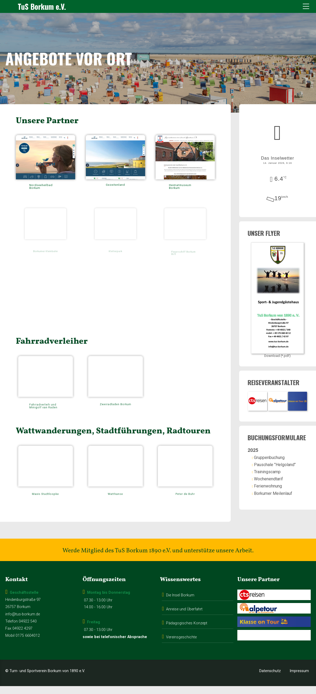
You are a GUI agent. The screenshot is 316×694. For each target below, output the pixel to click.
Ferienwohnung (274, 490)
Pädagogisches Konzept (186, 631)
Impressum (299, 679)
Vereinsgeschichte (181, 645)
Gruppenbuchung (275, 461)
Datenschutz (270, 679)
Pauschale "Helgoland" (281, 468)
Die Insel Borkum (180, 603)
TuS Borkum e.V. (42, 6)
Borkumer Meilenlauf (279, 497)
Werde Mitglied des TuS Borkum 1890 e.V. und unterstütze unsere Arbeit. (157, 558)
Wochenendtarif (274, 483)
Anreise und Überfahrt (184, 617)
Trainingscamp (273, 475)
